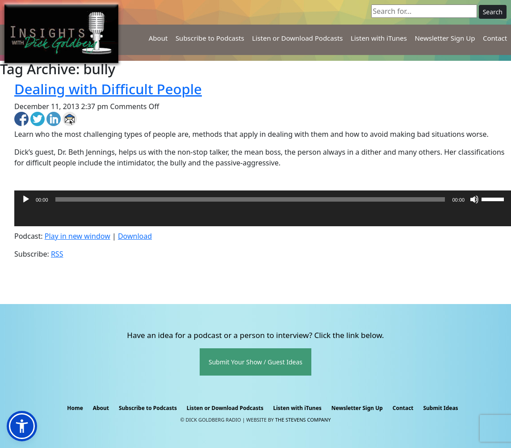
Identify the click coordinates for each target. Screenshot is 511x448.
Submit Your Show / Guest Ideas (255, 362)
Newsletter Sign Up (445, 38)
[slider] (250, 199)
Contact (495, 38)
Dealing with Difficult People (108, 89)
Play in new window (77, 236)
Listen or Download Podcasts (297, 38)
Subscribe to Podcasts (210, 38)
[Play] (25, 199)
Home (75, 408)
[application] (262, 217)
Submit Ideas (440, 408)
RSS (57, 254)
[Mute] (474, 199)
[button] (22, 426)
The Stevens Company (303, 419)
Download (135, 236)
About (158, 38)
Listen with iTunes (379, 38)
